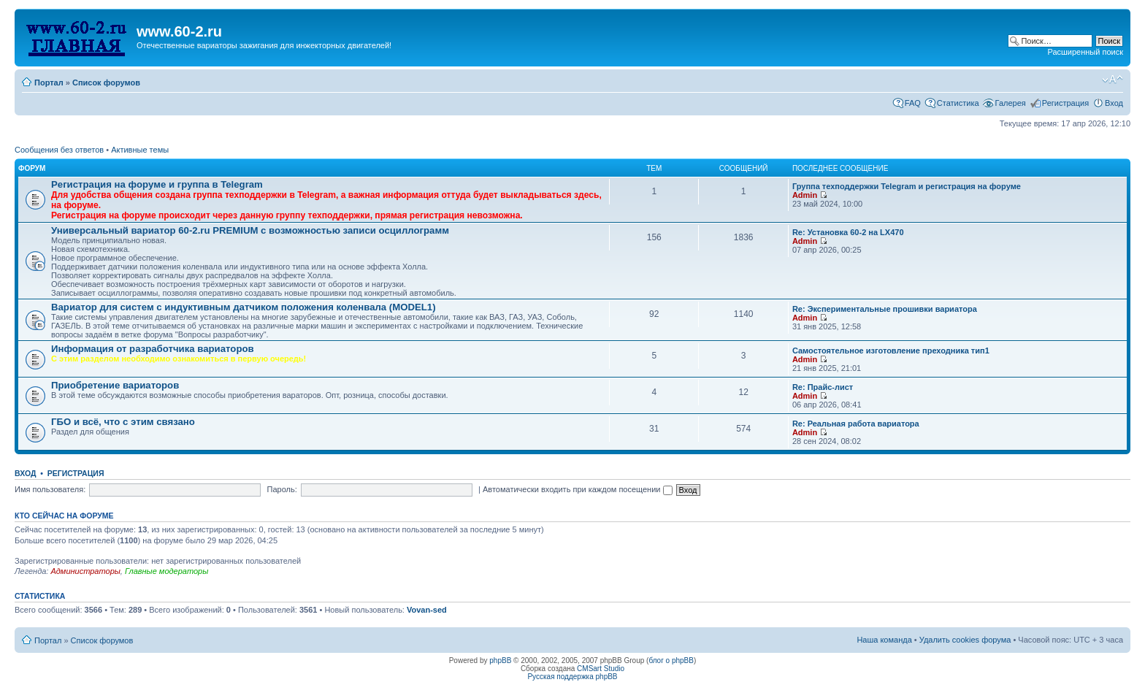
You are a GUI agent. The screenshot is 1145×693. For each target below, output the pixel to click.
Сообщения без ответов (59, 149)
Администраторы (85, 571)
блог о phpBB (671, 660)
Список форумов (106, 82)
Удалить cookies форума (965, 639)
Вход (1114, 103)
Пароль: (282, 489)
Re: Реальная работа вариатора (855, 423)
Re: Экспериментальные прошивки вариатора (884, 309)
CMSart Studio (600, 669)
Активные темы (140, 149)
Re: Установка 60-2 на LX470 (848, 232)
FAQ (913, 103)
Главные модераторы (166, 571)
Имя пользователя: (50, 489)
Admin (804, 195)
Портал (49, 82)
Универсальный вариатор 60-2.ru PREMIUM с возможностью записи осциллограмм (250, 230)
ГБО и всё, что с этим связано (123, 421)
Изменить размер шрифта (1112, 79)
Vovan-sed (427, 609)
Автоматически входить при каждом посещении (578, 489)
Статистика (958, 103)
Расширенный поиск (1085, 51)
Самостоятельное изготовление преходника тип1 (890, 350)
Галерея (1010, 103)
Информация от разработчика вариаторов (152, 348)
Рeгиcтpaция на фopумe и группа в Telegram (157, 184)
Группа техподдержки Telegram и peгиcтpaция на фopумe (906, 186)
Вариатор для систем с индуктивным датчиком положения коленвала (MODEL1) (243, 307)
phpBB (500, 660)
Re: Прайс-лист (822, 387)
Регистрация (1065, 103)
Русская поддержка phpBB (572, 677)
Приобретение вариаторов (115, 385)
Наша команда (884, 639)
